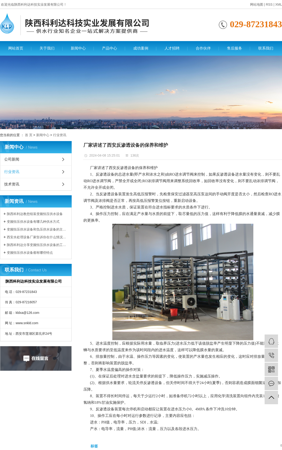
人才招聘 (172, 48)
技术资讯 (11, 184)
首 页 (28, 135)
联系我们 (265, 48)
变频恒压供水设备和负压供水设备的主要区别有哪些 (37, 229)
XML (278, 4)
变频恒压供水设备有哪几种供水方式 (33, 221)
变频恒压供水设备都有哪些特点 (30, 252)
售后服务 (234, 48)
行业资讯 (59, 135)
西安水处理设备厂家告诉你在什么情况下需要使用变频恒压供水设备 (37, 237)
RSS (269, 4)
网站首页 (15, 48)
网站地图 (256, 4)
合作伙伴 (203, 48)
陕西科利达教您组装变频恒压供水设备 (35, 214)
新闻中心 (78, 48)
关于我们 (47, 48)
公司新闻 (11, 159)
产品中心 (109, 48)
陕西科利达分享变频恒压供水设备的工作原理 (37, 245)
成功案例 (140, 48)
